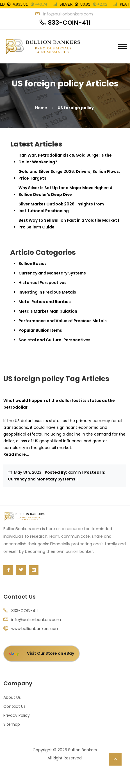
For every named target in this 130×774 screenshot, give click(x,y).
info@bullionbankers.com (36, 619)
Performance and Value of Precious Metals (63, 321)
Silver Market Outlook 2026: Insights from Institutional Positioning (61, 207)
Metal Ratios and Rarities (45, 301)
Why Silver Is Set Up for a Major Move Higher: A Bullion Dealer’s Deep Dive (66, 191)
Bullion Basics (33, 263)
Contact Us (14, 706)
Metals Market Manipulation (48, 311)
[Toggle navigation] (122, 46)
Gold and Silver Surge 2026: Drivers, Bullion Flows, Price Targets (69, 175)
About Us (12, 697)
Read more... (16, 454)
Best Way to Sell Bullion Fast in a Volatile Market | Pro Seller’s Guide (69, 223)
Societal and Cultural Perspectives (54, 340)
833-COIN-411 (69, 22)
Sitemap (11, 724)
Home (41, 108)
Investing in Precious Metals (47, 292)
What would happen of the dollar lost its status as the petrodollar (59, 404)
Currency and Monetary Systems (41, 479)
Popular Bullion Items (40, 330)
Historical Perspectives (43, 282)
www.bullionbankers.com (35, 628)
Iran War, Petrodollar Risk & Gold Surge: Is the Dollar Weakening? (65, 158)
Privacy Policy (16, 715)
